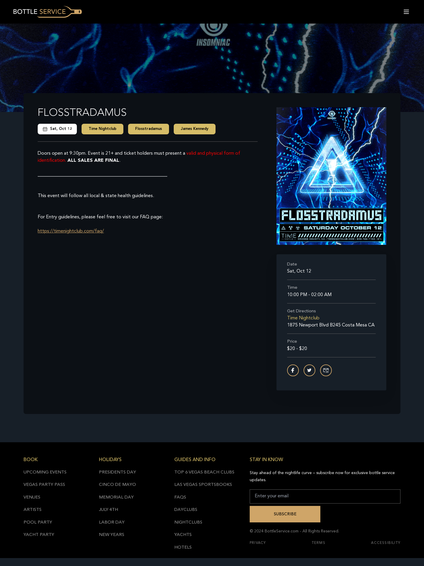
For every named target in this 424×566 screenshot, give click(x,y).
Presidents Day (117, 472)
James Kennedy (194, 129)
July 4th (108, 510)
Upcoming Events (45, 472)
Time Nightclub (102, 129)
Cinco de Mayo (117, 485)
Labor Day (112, 522)
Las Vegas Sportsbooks (203, 485)
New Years (111, 535)
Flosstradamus (148, 129)
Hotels (183, 547)
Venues (32, 497)
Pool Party (38, 522)
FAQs (180, 497)
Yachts (183, 535)
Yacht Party (39, 535)
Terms (318, 543)
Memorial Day (116, 497)
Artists (33, 510)
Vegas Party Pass (44, 485)
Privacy (258, 543)
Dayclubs (185, 510)
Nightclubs (188, 522)
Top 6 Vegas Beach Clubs (204, 472)
